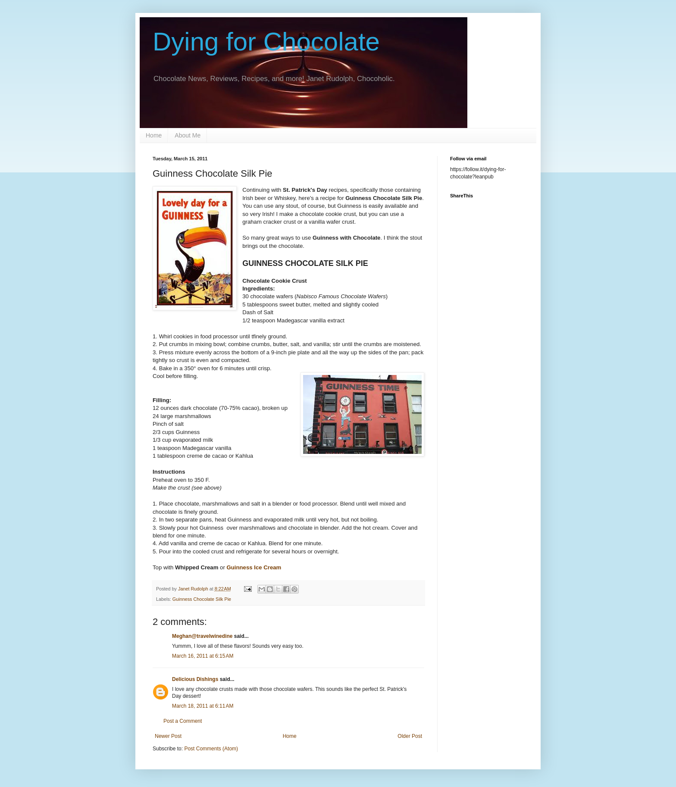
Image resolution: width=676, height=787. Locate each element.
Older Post (409, 736)
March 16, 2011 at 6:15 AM (202, 656)
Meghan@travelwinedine (202, 636)
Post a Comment (182, 721)
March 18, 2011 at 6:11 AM (202, 706)
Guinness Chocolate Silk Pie (201, 599)
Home (154, 135)
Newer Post (168, 736)
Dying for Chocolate (266, 41)
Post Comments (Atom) (211, 749)
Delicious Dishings (195, 679)
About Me (187, 135)
